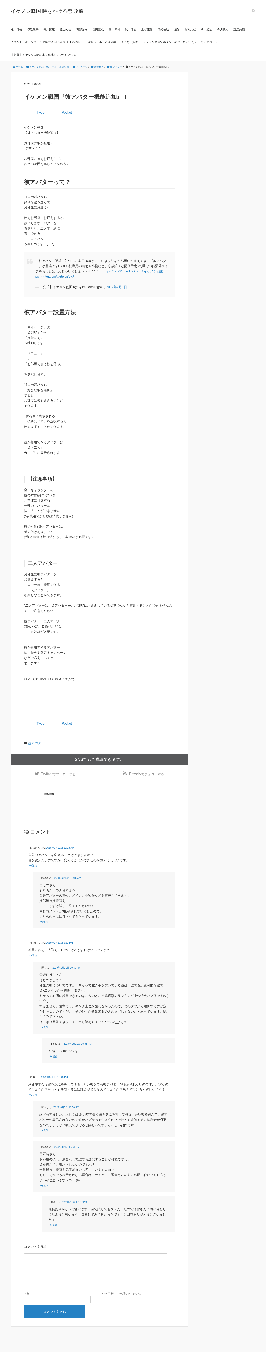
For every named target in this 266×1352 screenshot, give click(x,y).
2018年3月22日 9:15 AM (67, 878)
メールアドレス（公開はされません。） (123, 1299)
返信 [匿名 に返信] (45, 1027)
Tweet (41, 112)
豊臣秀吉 (65, 29)
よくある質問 (129, 42)
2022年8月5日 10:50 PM (65, 1107)
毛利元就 (190, 29)
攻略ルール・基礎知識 (102, 42)
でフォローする (58, 774)
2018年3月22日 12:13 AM (60, 847)
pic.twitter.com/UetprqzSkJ (54, 276)
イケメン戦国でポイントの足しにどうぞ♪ (169, 42)
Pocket (67, 112)
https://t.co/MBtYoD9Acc (121, 271)
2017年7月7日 (116, 287)
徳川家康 (49, 29)
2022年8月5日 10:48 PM (54, 1077)
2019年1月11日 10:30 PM (66, 967)
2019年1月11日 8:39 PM (59, 942)
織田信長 (16, 29)
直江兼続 (239, 29)
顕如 (177, 29)
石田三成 (98, 29)
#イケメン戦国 (152, 271)
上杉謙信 (147, 29)
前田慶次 (206, 29)
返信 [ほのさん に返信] (34, 865)
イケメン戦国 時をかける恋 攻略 (47, 11)
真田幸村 (114, 29)
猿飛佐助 (163, 29)
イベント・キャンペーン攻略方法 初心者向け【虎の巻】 (47, 42)
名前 (26, 1299)
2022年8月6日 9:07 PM (74, 1202)
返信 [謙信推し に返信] (34, 955)
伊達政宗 (33, 29)
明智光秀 (81, 29)
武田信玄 (130, 29)
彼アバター (36, 743)
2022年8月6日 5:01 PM (67, 1147)
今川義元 (222, 29)
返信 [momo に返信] (45, 922)
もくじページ (209, 42)
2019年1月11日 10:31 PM (78, 1043)
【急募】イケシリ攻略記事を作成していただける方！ (45, 54)
